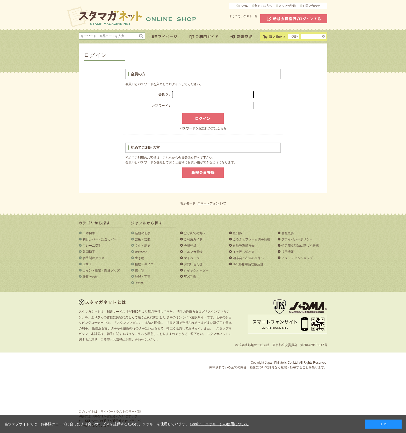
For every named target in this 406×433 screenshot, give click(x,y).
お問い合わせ (311, 5)
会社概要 (287, 233)
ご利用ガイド (193, 239)
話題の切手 (142, 233)
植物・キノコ (144, 264)
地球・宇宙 (142, 276)
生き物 (139, 258)
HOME (243, 5)
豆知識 (237, 233)
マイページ (191, 258)
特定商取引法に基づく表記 (300, 245)
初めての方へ (263, 5)
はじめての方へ (195, 233)
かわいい (141, 252)
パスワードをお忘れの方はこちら (203, 128)
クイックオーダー (196, 270)
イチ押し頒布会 (244, 252)
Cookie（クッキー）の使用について (219, 424)
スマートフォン (208, 203)
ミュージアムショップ (297, 258)
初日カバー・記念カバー (100, 239)
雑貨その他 (90, 276)
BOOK (87, 264)
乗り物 (139, 270)
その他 (139, 283)
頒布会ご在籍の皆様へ (248, 258)
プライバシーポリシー (297, 239)
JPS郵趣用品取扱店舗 (248, 264)
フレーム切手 (92, 245)
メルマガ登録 (287, 5)
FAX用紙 (190, 276)
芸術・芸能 (142, 239)
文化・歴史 (142, 245)
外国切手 (89, 252)
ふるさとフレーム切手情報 (251, 239)
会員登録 (190, 245)
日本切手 (89, 233)
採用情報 (287, 252)
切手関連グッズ (93, 258)
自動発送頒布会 (244, 245)
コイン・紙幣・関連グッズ (101, 270)
